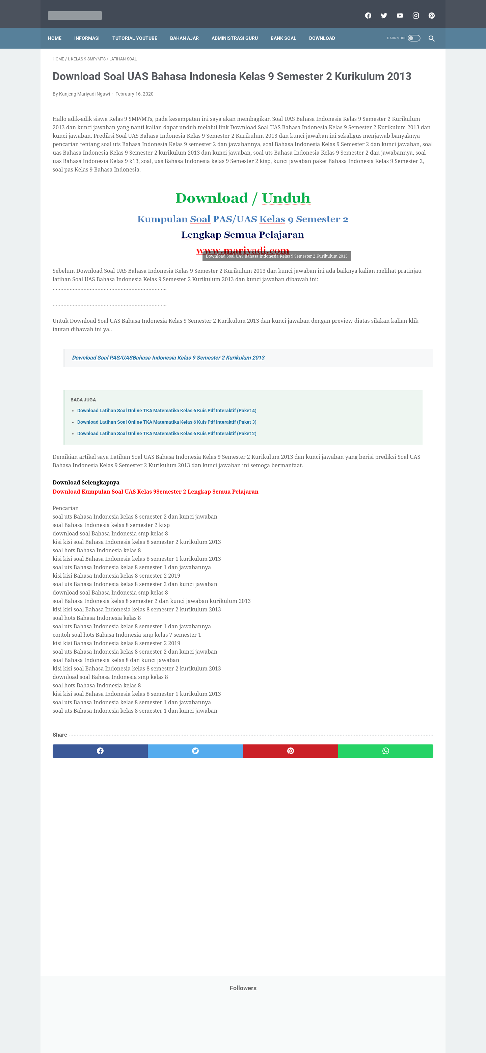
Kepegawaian (400, 239)
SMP (399, 406)
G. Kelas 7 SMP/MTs (363, 569)
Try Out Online (350, 432)
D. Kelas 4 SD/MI (359, 533)
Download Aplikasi (354, 175)
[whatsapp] (276, 803)
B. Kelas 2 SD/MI (359, 509)
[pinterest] (426, 8)
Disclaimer (165, 1028)
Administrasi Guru (239, 26)
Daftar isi (322, 1028)
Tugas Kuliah (386, 432)
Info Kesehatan (351, 201)
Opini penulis (373, 278)
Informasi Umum (381, 213)
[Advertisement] (180, 896)
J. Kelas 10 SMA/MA (363, 604)
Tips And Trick (390, 419)
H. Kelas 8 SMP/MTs (363, 581)
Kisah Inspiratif (351, 252)
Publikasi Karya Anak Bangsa (366, 380)
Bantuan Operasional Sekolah (366, 149)
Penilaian (420, 342)
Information (347, 226)
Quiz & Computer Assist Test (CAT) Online (378, 393)
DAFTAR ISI (347, 162)
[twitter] (378, 8)
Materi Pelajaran (404, 265)
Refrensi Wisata (351, 406)
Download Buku (398, 175)
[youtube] (394, 8)
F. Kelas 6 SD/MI (358, 557)
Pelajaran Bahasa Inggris (361, 303)
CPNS (412, 149)
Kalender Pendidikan (356, 239)
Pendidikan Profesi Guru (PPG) (367, 329)
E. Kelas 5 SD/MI (359, 545)
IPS (379, 188)
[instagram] (410, 8)
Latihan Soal (388, 252)
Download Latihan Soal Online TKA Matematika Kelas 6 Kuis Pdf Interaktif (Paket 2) (166, 477)
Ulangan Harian (351, 457)
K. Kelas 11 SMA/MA (364, 616)
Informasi (91, 26)
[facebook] (362, 8)
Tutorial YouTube (139, 26)
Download (327, 26)
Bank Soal (288, 26)
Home (59, 26)
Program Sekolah (353, 367)
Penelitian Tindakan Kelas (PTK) (368, 342)
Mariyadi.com (252, 1042)
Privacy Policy (197, 1028)
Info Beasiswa (406, 188)
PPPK (401, 278)
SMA (381, 406)
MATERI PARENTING (357, 265)
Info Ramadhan (392, 201)
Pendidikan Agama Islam (361, 316)
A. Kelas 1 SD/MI (359, 498)
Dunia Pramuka (351, 188)
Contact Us (294, 1028)
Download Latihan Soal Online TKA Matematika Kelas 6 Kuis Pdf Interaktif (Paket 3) (166, 466)
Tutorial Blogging (353, 445)
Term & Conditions (237, 1028)
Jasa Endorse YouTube (392, 226)
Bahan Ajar (189, 26)
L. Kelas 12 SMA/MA (363, 628)
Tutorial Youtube (396, 445)
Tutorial (416, 432)
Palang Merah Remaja (358, 290)
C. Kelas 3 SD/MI (359, 521)
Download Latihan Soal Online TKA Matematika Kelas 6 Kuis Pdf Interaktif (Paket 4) (166, 455)
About (269, 1028)
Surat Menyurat (351, 419)
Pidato (402, 355)
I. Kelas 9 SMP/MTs (362, 592)
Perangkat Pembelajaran (361, 355)
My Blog (343, 278)
